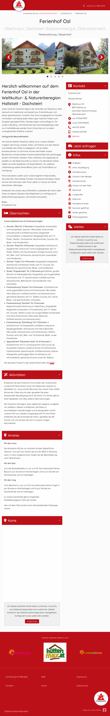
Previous (9, 57)
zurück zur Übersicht (95, 5)
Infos (74, 155)
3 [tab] (55, 76)
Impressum (82, 677)
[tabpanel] (28, 56)
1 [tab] (47, 76)
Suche (44, 685)
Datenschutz (82, 685)
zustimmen (32, 621)
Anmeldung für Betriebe (17, 677)
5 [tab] (62, 76)
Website (75, 136)
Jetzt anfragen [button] (82, 146)
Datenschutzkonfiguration (16, 711)
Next (101, 57)
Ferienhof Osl (55, 25)
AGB (43, 677)
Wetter (76, 227)
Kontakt (76, 86)
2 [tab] (51, 76)
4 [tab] (59, 76)
